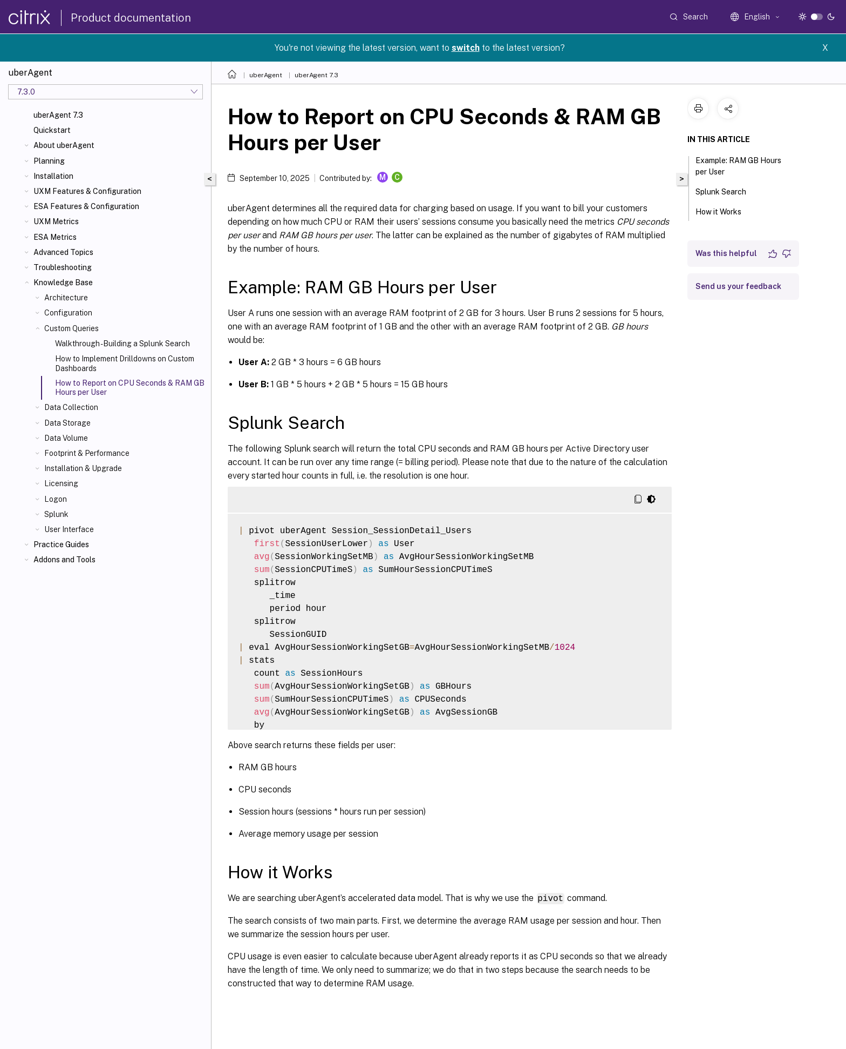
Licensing (61, 483)
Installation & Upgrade (83, 468)
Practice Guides (61, 544)
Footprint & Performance (86, 453)
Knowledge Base (63, 282)
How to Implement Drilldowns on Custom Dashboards (124, 363)
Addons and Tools (64, 559)
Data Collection (71, 407)
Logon (55, 499)
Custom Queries (71, 328)
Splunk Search (726, 190)
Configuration (68, 312)
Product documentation (131, 17)
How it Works (724, 210)
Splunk (56, 514)
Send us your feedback (738, 286)
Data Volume (66, 438)
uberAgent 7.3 (58, 115)
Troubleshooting (62, 267)
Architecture (66, 297)
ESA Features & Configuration (86, 206)
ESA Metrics (55, 237)
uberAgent (265, 75)
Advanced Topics (63, 252)
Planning (49, 161)
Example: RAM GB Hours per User (738, 166)
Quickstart (52, 130)
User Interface (69, 529)
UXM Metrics (56, 221)
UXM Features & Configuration (87, 191)
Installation (53, 176)
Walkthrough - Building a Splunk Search (122, 343)
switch (466, 48)
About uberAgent (63, 145)
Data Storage (67, 423)
